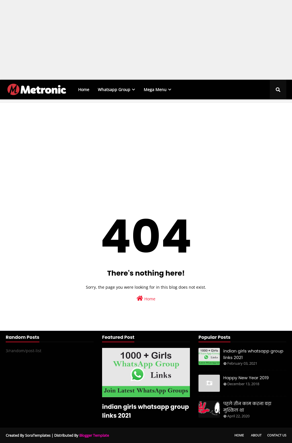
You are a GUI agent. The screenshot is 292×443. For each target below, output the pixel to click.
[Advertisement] (143, 40)
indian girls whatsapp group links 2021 (145, 411)
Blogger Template (94, 435)
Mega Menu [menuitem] (155, 89)
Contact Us (276, 435)
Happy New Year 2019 (246, 378)
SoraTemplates (37, 435)
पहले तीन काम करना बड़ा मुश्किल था (247, 407)
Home (146, 299)
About (256, 435)
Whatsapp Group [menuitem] (114, 89)
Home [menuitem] (83, 89)
